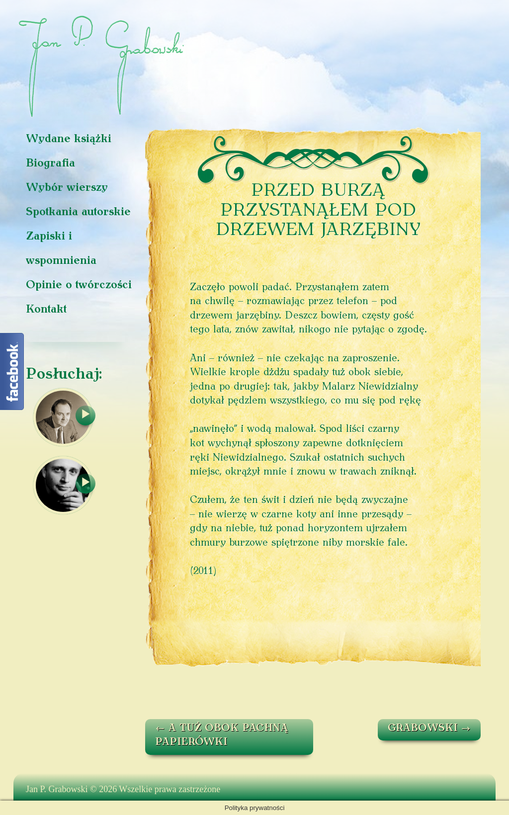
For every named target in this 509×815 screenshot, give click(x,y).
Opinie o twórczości (79, 285)
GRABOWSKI (429, 729)
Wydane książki (68, 139)
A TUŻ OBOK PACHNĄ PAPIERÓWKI (221, 736)
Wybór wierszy (67, 188)
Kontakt (46, 310)
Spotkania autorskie (78, 212)
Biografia (50, 163)
